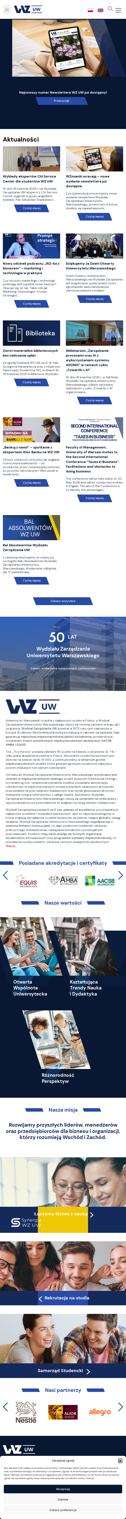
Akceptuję (63, 1489)
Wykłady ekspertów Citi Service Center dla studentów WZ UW (29, 178)
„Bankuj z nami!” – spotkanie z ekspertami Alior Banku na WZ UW (31, 449)
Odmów (63, 1499)
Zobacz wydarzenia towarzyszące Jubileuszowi (63, 668)
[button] (120, 1460)
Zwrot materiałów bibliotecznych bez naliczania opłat (30, 353)
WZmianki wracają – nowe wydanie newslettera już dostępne (87, 181)
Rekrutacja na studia (63, 1298)
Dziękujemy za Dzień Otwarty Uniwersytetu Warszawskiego (91, 266)
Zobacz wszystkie (63, 601)
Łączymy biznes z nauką (61, 1214)
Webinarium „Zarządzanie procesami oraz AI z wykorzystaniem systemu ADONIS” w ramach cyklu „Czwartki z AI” (87, 360)
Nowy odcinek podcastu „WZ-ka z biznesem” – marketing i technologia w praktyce (31, 268)
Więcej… (11, 846)
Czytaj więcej (31, 208)
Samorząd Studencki (64, 1370)
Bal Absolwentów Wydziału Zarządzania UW (25, 547)
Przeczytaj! (61, 101)
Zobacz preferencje (63, 1510)
